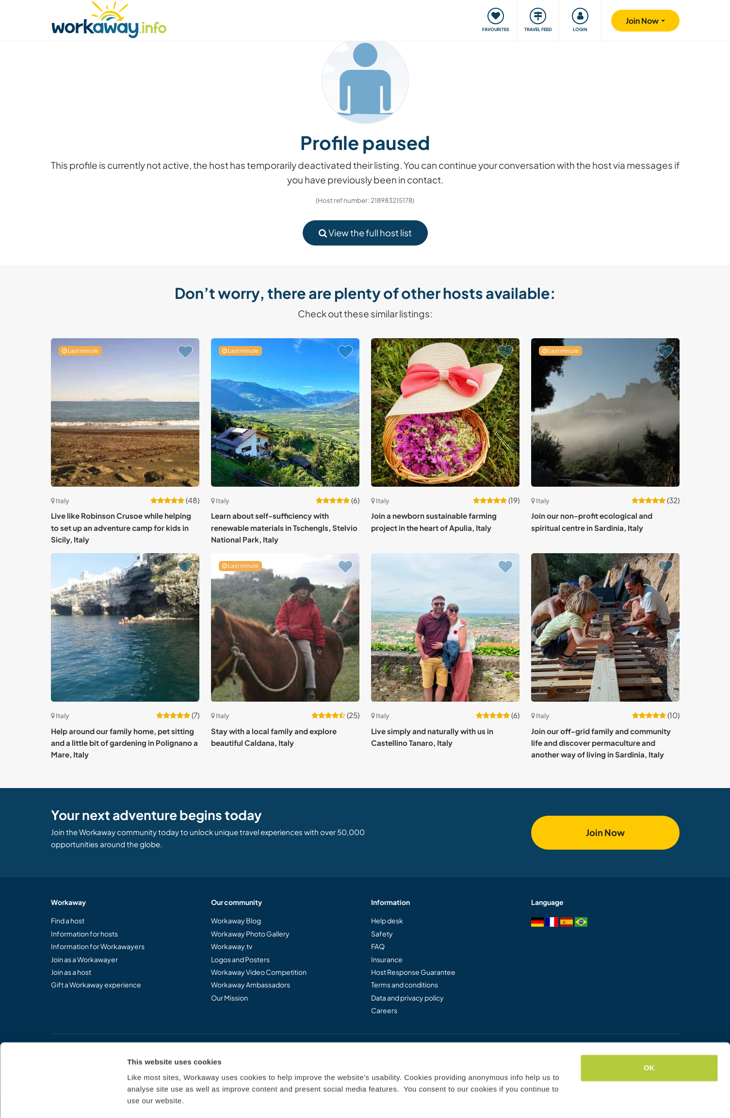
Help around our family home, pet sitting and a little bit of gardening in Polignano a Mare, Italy (124, 742)
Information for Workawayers (98, 946)
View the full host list (365, 232)
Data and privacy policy (407, 997)
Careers (384, 1010)
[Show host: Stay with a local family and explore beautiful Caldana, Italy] (285, 627)
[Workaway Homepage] (109, 18)
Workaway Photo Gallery (250, 933)
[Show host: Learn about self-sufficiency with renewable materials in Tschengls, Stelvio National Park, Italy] (285, 412)
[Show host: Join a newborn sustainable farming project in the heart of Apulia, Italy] (445, 412)
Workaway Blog (236, 920)
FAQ (378, 946)
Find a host (67, 920)
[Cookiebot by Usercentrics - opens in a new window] (62, 1099)
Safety (382, 933)
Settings (141, 1099)
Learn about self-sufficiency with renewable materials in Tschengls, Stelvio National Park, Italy (284, 527)
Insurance (387, 959)
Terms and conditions (404, 984)
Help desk (387, 920)
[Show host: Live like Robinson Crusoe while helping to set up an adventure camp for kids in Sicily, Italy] (125, 412)
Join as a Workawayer (84, 959)
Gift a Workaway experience (96, 984)
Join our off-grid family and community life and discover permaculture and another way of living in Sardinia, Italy (601, 742)
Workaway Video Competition (259, 972)
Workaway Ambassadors (250, 984)
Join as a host (71, 972)
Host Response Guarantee (413, 972)
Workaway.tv (231, 946)
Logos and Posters (240, 959)
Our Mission (229, 997)
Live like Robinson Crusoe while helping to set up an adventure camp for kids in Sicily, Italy (121, 527)
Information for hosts (84, 933)
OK (649, 1039)
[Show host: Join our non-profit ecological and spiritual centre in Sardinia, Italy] (605, 412)
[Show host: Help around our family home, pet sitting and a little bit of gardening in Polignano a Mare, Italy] (125, 627)
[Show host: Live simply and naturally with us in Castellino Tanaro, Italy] (445, 627)
